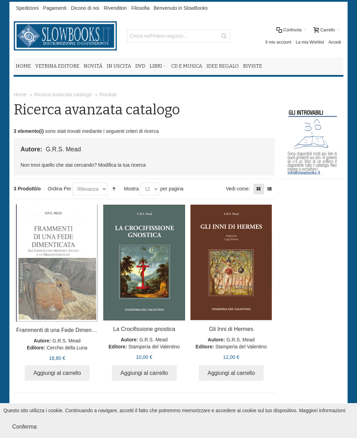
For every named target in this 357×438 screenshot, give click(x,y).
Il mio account (278, 42)
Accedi (334, 42)
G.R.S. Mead (66, 340)
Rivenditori (115, 8)
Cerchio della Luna (67, 347)
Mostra (131, 188)
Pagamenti (55, 8)
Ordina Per (59, 188)
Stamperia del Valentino (154, 346)
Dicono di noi (85, 8)
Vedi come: (238, 188)
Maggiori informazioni (322, 410)
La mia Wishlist (310, 42)
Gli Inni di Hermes (231, 329)
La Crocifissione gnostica (144, 329)
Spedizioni (27, 8)
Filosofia (140, 8)
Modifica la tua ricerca (122, 165)
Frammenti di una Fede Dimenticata (60, 330)
